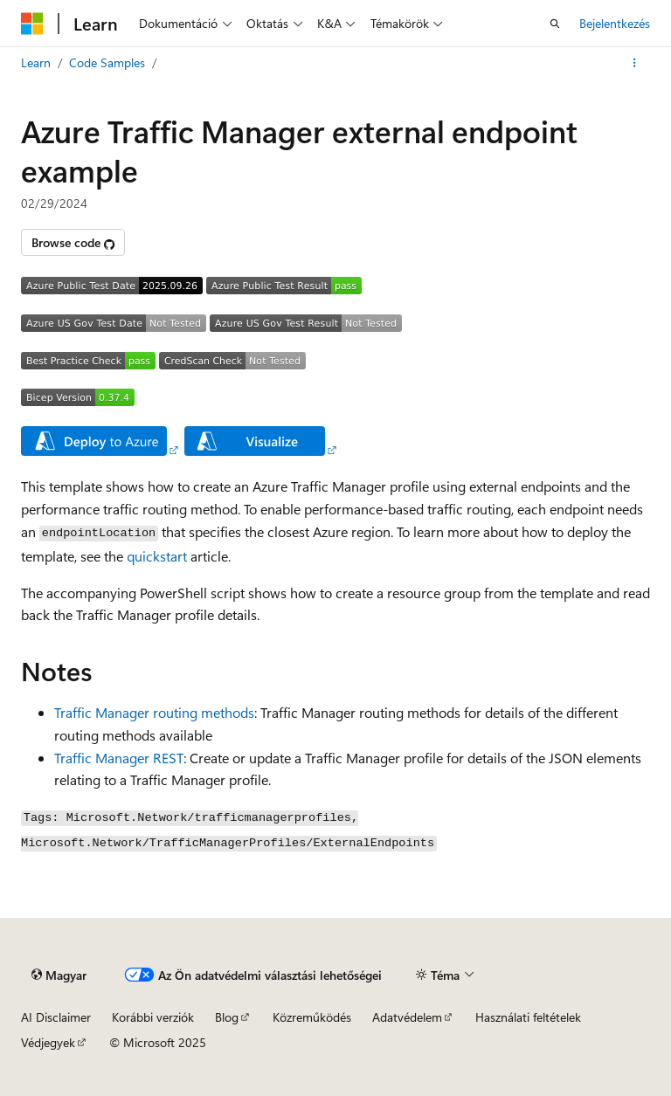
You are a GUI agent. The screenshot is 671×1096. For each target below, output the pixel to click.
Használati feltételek (528, 1017)
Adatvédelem (407, 1017)
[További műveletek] (634, 63)
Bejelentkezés (614, 23)
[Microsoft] (32, 23)
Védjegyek (48, 1042)
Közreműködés (312, 1017)
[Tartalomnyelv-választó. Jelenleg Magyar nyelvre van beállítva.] (59, 975)
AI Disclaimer (56, 1017)
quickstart (157, 556)
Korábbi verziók (153, 1017)
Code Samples (107, 62)
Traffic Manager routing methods (154, 712)
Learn (36, 62)
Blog (227, 1017)
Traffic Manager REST (118, 757)
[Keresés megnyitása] (554, 23)
